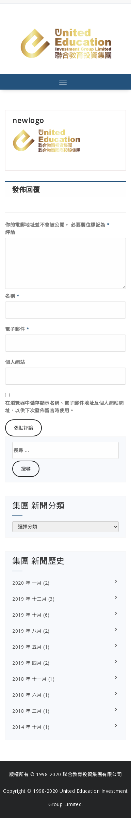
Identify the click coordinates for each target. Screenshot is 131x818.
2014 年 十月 (27, 727)
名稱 (12, 296)
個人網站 (15, 362)
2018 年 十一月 (29, 679)
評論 (10, 232)
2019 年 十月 (27, 615)
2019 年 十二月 (29, 599)
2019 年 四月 (27, 663)
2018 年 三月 (27, 711)
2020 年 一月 (27, 583)
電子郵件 (17, 329)
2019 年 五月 (27, 647)
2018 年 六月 (27, 695)
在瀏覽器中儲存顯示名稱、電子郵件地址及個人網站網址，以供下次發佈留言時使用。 (64, 407)
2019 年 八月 (27, 631)
